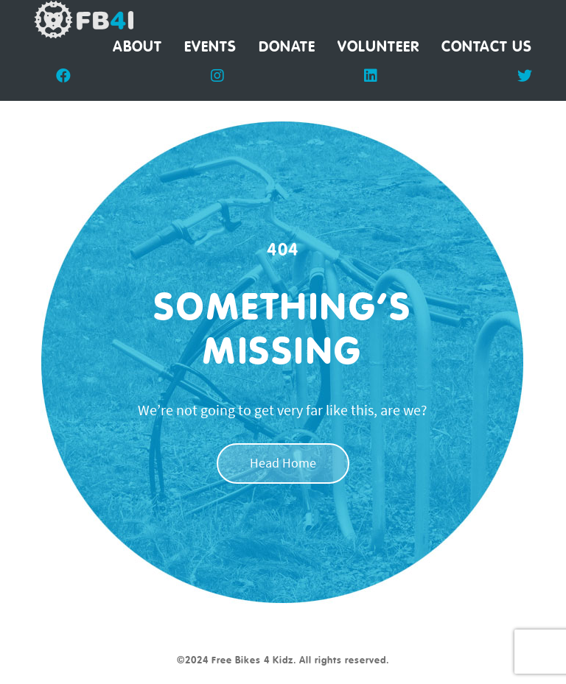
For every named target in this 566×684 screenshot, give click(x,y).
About (137, 47)
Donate (287, 47)
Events (210, 47)
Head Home (283, 464)
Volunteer (378, 47)
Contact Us (486, 47)
